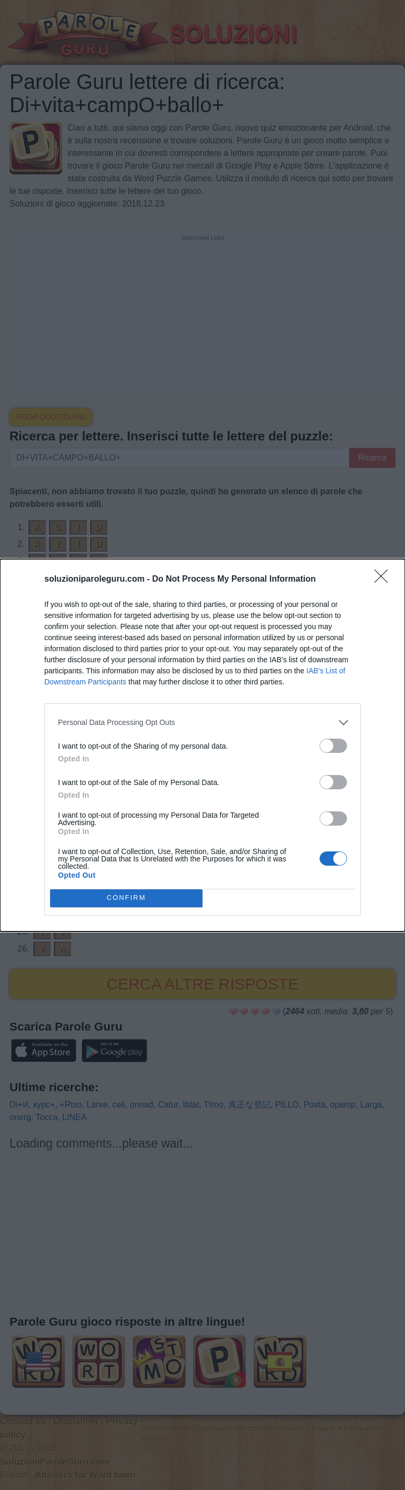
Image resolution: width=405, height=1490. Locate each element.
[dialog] (202, 744)
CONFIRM (126, 897)
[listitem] (202, 722)
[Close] (384, 579)
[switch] (333, 745)
